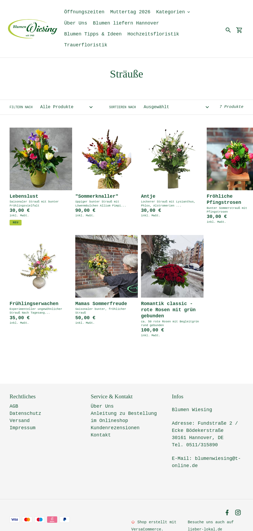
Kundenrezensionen (115, 416)
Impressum (22, 416)
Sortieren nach (122, 107)
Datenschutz (25, 402)
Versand (20, 409)
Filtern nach (21, 107)
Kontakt (101, 424)
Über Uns (102, 395)
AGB (14, 395)
